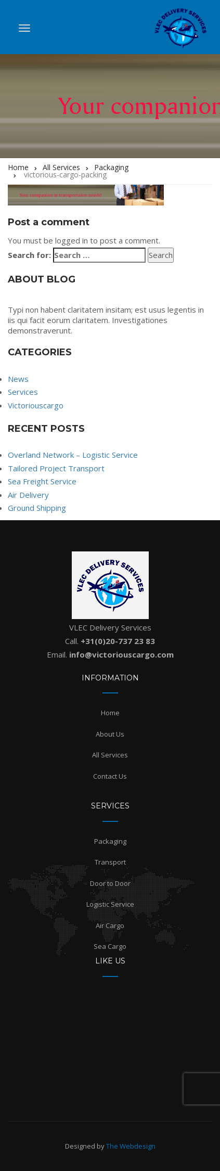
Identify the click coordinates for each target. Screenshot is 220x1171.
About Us (110, 734)
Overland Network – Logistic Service (73, 454)
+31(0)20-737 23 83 (118, 641)
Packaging (110, 841)
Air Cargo (110, 925)
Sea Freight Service (42, 481)
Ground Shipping (37, 508)
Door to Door (110, 883)
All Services (110, 755)
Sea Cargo (110, 946)
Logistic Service (110, 904)
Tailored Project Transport (56, 468)
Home (110, 712)
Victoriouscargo (35, 405)
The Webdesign (131, 1146)
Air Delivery (28, 495)
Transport (110, 862)
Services (23, 392)
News (18, 379)
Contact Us (110, 776)
